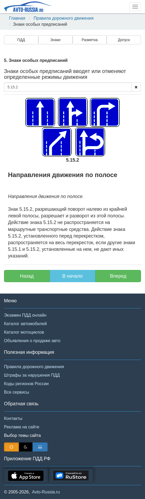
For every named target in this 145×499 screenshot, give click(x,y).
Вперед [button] (118, 276)
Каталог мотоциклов (24, 332)
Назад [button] (27, 276)
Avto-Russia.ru (46, 492)
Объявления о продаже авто (32, 340)
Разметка (90, 40)
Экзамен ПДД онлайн (25, 315)
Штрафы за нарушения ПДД (32, 375)
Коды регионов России (26, 383)
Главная (17, 18)
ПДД (21, 40)
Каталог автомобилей (25, 323)
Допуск (124, 40)
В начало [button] (72, 276)
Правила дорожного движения (63, 18)
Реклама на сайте (21, 427)
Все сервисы (16, 392)
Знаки (55, 40)
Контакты (13, 418)
